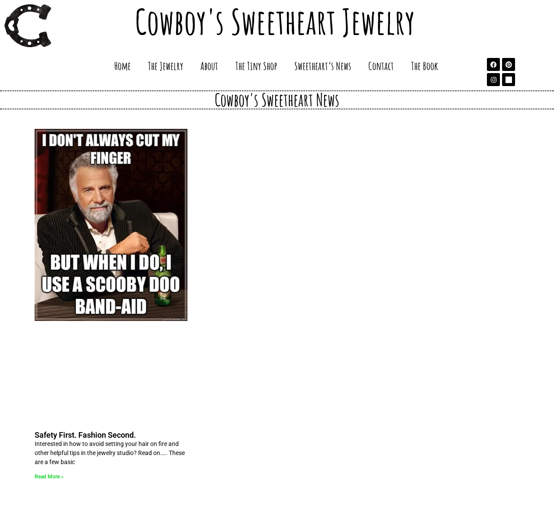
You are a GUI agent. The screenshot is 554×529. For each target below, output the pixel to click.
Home (122, 66)
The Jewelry (165, 66)
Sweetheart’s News (322, 66)
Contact (381, 66)
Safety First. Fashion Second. (85, 434)
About (209, 66)
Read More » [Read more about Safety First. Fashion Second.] (49, 477)
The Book (424, 66)
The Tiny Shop (256, 66)
